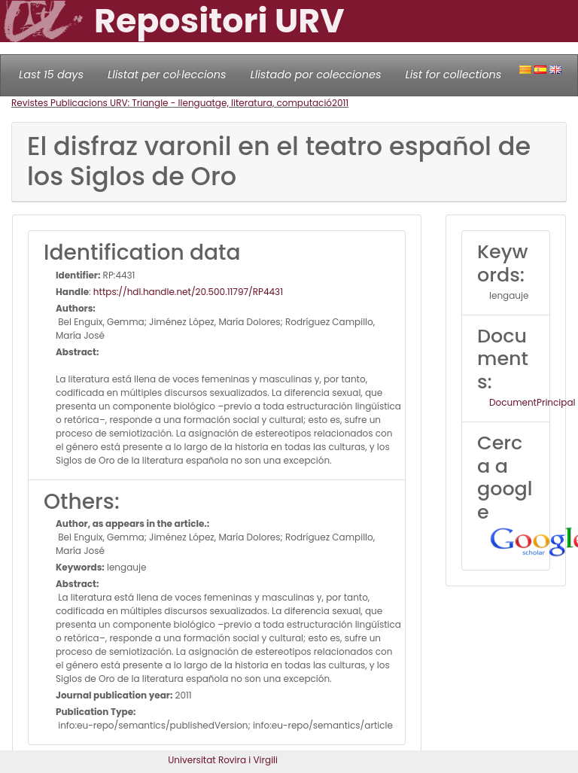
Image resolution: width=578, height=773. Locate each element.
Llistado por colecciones (316, 74)
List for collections (453, 74)
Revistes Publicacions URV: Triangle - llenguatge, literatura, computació (171, 102)
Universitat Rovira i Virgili (223, 759)
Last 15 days (51, 74)
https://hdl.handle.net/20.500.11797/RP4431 (188, 291)
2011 (340, 102)
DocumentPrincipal (532, 402)
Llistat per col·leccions (167, 74)
